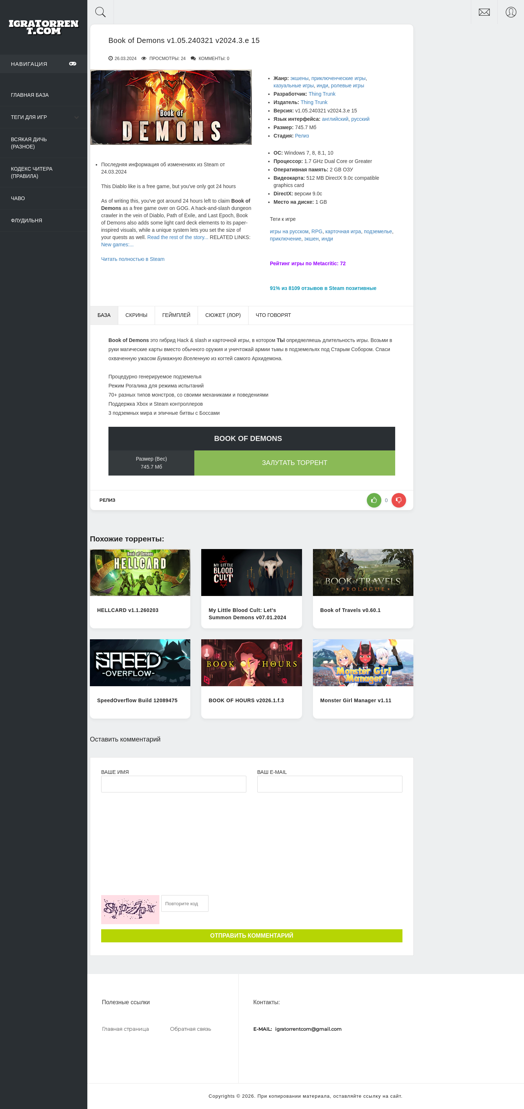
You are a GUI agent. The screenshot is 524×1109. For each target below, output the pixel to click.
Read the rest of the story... (178, 237)
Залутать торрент (295, 462)
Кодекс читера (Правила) (31, 172)
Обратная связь (190, 1029)
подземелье (378, 231)
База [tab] (104, 315)
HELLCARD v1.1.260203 (128, 610)
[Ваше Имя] (173, 784)
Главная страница (125, 1029)
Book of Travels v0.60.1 (350, 610)
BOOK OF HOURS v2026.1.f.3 (246, 700)
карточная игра (343, 231)
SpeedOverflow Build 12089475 (137, 700)
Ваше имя (115, 772)
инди (322, 85)
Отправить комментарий (251, 936)
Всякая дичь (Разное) (29, 143)
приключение (285, 239)
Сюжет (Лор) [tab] (223, 315)
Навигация (43, 63)
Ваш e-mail (272, 772)
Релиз (302, 136)
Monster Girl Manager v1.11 (356, 700)
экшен (311, 239)
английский (335, 119)
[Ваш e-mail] (329, 784)
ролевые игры (347, 85)
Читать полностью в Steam (132, 259)
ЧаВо (18, 198)
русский (360, 119)
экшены (299, 78)
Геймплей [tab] (176, 315)
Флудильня (26, 220)
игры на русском (289, 231)
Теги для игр (29, 117)
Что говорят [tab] (273, 315)
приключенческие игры (338, 78)
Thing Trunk (322, 94)
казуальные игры (294, 85)
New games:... (117, 244)
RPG (316, 231)
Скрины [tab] (136, 315)
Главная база (30, 95)
